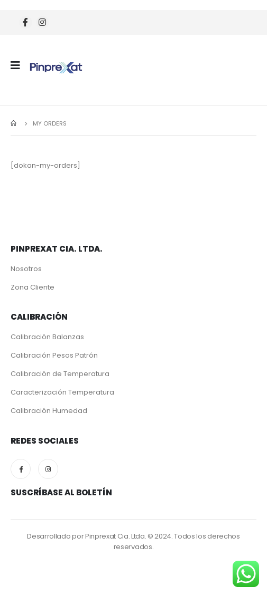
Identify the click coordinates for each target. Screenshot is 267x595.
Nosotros (26, 269)
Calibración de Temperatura (60, 374)
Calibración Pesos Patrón (54, 355)
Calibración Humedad (49, 411)
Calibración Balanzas (47, 337)
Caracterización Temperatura (62, 392)
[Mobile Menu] (19, 65)
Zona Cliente (32, 287)
